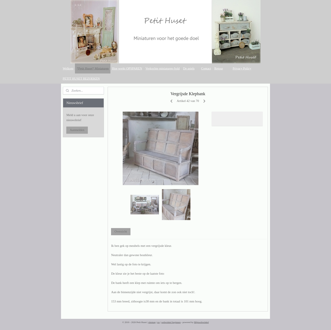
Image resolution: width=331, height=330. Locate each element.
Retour (218, 68)
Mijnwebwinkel (201, 322)
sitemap (151, 322)
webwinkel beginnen (170, 322)
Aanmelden (77, 130)
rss (158, 322)
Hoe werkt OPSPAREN (127, 68)
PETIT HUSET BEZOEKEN (81, 78)
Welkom (68, 68)
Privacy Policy (242, 68)
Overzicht (121, 231)
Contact (206, 68)
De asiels (189, 68)
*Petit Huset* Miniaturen (93, 68)
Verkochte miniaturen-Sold (162, 68)
